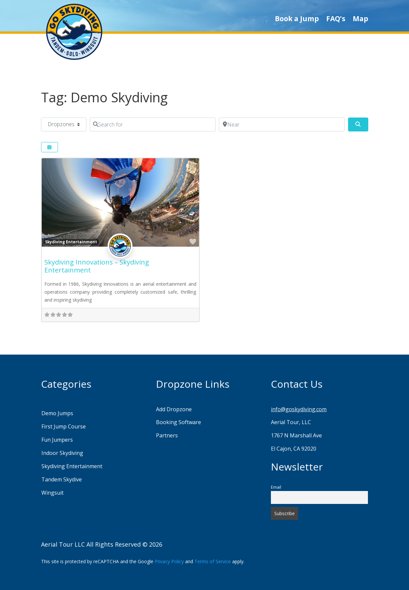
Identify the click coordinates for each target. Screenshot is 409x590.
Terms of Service (212, 561)
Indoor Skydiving (62, 453)
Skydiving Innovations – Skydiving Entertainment (96, 266)
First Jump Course (63, 426)
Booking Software (178, 422)
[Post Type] (63, 124)
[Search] (358, 124)
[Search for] (153, 124)
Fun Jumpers (57, 439)
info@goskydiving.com (299, 409)
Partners (167, 435)
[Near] (282, 124)
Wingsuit (52, 492)
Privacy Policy (169, 561)
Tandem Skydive (61, 479)
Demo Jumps (57, 413)
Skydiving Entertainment (71, 241)
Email (276, 487)
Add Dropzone (174, 409)
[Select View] (49, 147)
